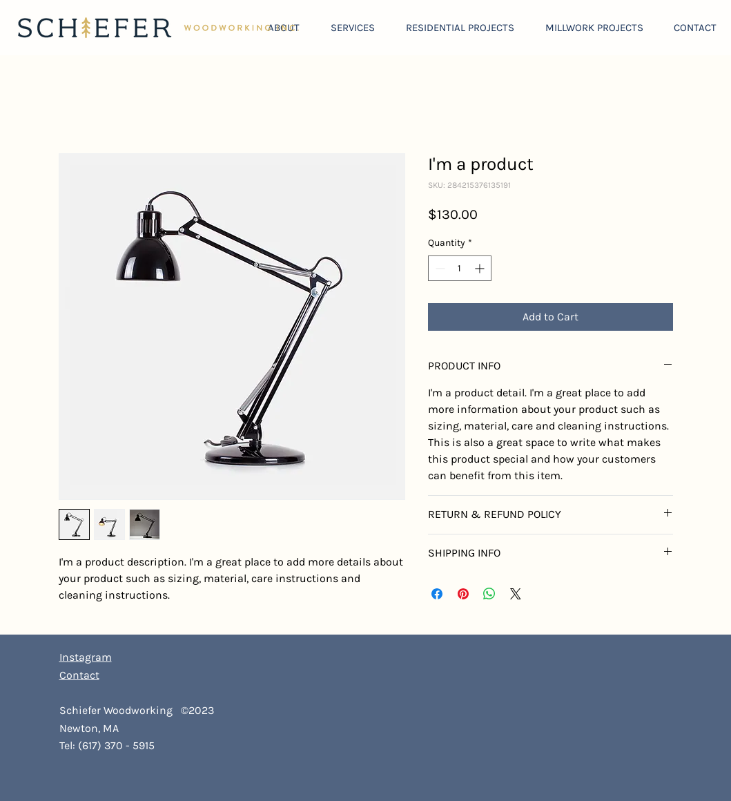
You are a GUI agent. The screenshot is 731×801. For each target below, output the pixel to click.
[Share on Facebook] (437, 594)
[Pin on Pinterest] (463, 594)
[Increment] (480, 268)
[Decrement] (438, 268)
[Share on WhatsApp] (489, 594)
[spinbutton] (459, 268)
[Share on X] (515, 594)
